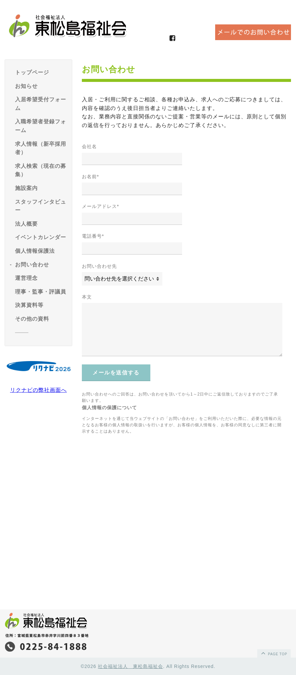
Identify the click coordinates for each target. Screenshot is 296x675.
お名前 (90, 176)
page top (273, 653)
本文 (87, 297)
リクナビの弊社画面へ (38, 390)
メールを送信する (116, 372)
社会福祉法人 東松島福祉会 (130, 666)
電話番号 (93, 236)
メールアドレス (100, 206)
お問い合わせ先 (99, 266)
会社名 (89, 146)
